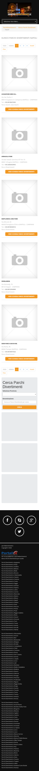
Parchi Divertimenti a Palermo (10, 673)
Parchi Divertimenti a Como (9, 717)
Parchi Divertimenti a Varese (10, 625)
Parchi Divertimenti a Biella (9, 571)
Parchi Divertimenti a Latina (10, 590)
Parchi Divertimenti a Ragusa (10, 682)
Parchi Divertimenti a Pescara (10, 606)
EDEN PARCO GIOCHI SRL (9, 343)
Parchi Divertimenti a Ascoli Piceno (12, 704)
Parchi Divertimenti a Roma (9, 615)
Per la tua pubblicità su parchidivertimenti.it (14, 556)
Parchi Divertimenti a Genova (10, 585)
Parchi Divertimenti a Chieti (9, 648)
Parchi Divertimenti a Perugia (10, 675)
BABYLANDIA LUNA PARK (10, 219)
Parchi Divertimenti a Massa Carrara (12, 734)
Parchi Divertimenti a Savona (10, 688)
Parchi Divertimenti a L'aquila (10, 659)
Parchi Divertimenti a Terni (9, 621)
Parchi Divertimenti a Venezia (10, 696)
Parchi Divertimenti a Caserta (10, 715)
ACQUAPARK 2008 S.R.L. (9, 94)
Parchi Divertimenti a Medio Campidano (13, 667)
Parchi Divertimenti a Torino (10, 692)
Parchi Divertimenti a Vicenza (10, 767)
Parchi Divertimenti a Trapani (10, 761)
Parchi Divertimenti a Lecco (9, 730)
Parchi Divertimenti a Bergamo (10, 709)
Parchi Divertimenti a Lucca (9, 732)
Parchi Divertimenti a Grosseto (10, 725)
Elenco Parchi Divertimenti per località (13, 558)
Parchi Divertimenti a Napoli (10, 600)
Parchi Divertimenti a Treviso (10, 694)
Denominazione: (8, 399)
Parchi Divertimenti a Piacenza (10, 677)
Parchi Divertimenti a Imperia (10, 588)
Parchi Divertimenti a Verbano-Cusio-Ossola (14, 765)
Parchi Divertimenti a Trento (10, 623)
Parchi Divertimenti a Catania (10, 577)
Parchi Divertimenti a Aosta (9, 564)
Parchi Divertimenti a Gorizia (10, 656)
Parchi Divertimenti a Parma (10, 742)
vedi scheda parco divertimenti (21, 109)
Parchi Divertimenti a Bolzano (10, 711)
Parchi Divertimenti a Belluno (10, 569)
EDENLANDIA (6, 281)
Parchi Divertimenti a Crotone (10, 719)
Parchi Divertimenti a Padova (10, 602)
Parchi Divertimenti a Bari (9, 638)
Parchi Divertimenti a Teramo (10, 759)
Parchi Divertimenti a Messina (10, 736)
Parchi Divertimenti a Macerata (11, 594)
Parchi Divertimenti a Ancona (10, 702)
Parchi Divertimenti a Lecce (9, 661)
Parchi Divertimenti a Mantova (10, 665)
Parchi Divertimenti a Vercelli (10, 627)
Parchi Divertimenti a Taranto (10, 690)
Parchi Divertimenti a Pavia (9, 604)
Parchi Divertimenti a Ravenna (10, 751)
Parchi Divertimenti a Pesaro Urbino (12, 744)
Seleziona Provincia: (10, 391)
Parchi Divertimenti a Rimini (10, 753)
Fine (4, 49)
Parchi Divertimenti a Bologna (10, 642)
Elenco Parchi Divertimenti (26, 27)
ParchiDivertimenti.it (9, 27)
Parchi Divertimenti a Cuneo (10, 581)
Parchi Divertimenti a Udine (9, 763)
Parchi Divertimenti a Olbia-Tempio (12, 740)
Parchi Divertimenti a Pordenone (11, 680)
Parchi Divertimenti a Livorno (10, 592)
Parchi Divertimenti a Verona (10, 698)
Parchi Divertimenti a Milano (10, 598)
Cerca (19, 407)
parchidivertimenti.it (7, 546)
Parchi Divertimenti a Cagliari (10, 713)
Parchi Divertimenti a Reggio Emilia (12, 684)
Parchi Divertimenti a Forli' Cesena (12, 654)
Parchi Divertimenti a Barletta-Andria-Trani (14, 707)
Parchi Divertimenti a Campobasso (12, 646)
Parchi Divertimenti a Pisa (9, 746)
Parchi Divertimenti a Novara (10, 671)
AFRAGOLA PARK (7, 156)
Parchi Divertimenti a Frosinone (11, 723)
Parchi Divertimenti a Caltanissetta (12, 575)
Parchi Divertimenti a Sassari (10, 617)
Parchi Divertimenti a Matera (10, 596)
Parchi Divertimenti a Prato (9, 611)
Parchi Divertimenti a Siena (9, 757)
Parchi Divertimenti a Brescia (10, 573)
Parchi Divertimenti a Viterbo (10, 630)
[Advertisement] (18, 426)
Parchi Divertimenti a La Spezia (11, 728)
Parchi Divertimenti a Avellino (10, 567)
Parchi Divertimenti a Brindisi (10, 644)
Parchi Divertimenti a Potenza (10, 749)
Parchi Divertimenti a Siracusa (10, 619)
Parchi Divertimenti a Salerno (10, 755)
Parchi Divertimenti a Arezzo (10, 635)
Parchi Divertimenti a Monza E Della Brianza (14, 738)
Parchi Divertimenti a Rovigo (10, 686)
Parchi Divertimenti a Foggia (10, 583)
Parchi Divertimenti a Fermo (10, 652)
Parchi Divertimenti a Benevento (11, 640)
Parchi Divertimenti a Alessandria (11, 633)
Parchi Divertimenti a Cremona (10, 650)
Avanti (32, 46)
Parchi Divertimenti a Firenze (10, 721)
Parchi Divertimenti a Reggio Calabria (12, 613)
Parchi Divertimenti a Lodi (9, 663)
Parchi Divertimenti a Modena (10, 669)
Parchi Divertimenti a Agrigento (11, 562)
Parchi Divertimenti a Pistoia (10, 609)
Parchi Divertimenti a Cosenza (10, 579)
